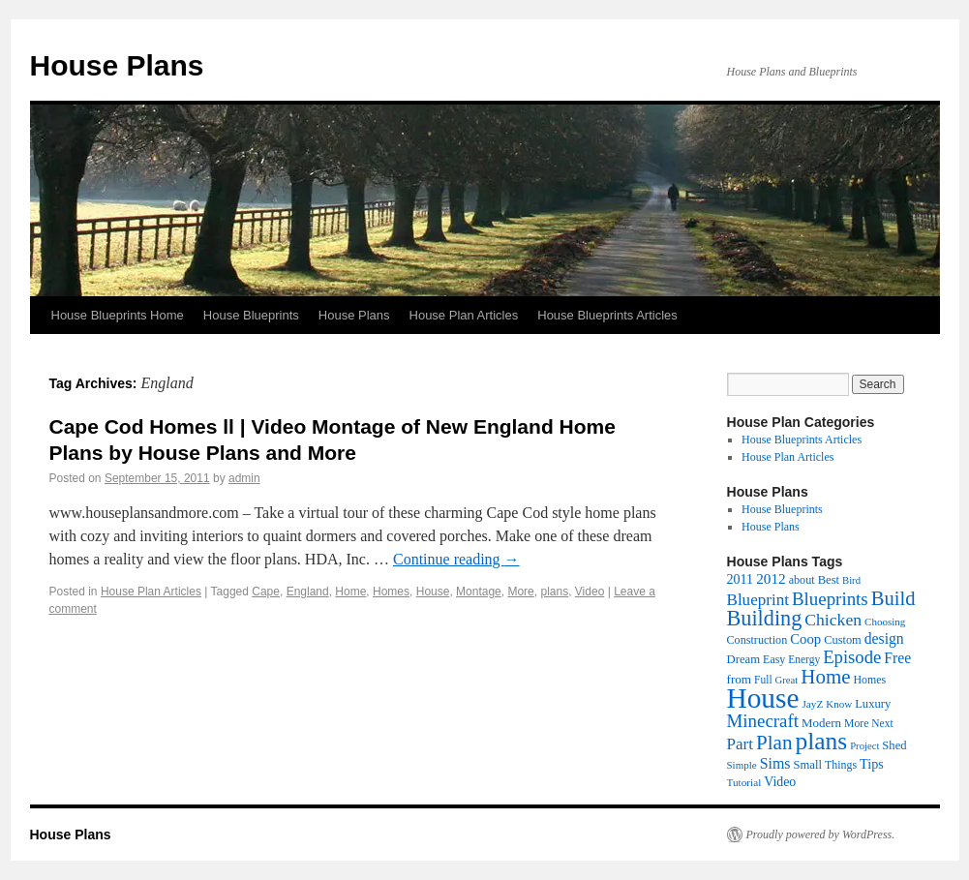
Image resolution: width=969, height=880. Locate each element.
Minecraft (763, 721)
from (739, 679)
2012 (770, 578)
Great (787, 680)
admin (244, 478)
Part (740, 744)
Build (893, 598)
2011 (740, 579)
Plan (774, 742)
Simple (742, 765)
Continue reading (456, 559)
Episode (852, 657)
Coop (805, 639)
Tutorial (744, 782)
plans (554, 591)
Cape (266, 591)
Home (350, 591)
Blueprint (758, 600)
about (802, 580)
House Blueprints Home (117, 315)
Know (839, 704)
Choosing (884, 621)
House (433, 591)
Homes (391, 591)
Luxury (873, 704)
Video (589, 591)
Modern (821, 722)
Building (764, 618)
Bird (851, 580)
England (308, 591)
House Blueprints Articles (607, 315)
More (520, 591)
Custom (843, 640)
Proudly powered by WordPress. (820, 834)
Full (763, 679)
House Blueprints (251, 315)
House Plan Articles (464, 315)
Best (828, 580)
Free (897, 658)
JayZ (812, 704)
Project (864, 746)
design (884, 638)
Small (808, 765)
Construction (757, 640)
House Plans (117, 65)
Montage (478, 591)
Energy (804, 659)
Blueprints (830, 599)
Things (841, 765)
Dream (744, 659)
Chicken (833, 619)
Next (882, 723)
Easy (774, 659)
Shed (894, 745)
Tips (872, 764)
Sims (775, 763)
